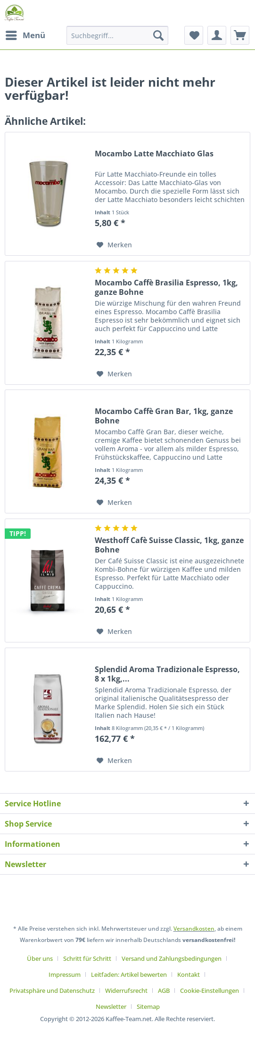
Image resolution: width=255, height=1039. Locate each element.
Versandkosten (193, 929)
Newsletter (111, 1006)
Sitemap (148, 1006)
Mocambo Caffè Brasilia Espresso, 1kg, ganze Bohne (166, 287)
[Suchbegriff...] (117, 35)
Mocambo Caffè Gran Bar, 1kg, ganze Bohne (164, 415)
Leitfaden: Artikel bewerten (129, 974)
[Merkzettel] (193, 35)
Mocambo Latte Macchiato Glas (154, 154)
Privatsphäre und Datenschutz (52, 990)
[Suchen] (158, 35)
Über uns (40, 958)
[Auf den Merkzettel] (114, 245)
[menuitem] (25, 35)
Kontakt (188, 974)
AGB (164, 990)
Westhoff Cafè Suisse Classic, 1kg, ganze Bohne (169, 545)
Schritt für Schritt (87, 958)
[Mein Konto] (216, 35)
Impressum (65, 974)
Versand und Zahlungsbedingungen (172, 958)
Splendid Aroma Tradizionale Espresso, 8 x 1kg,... (167, 674)
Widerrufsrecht (126, 990)
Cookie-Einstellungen (209, 990)
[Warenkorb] (239, 35)
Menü (25, 34)
